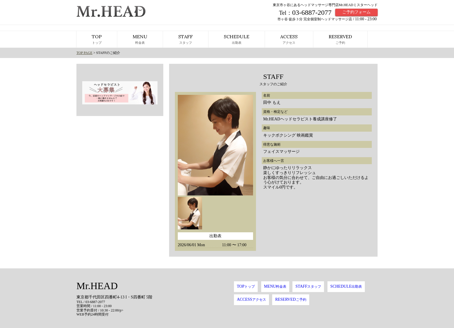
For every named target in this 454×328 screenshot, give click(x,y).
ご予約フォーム (356, 12)
